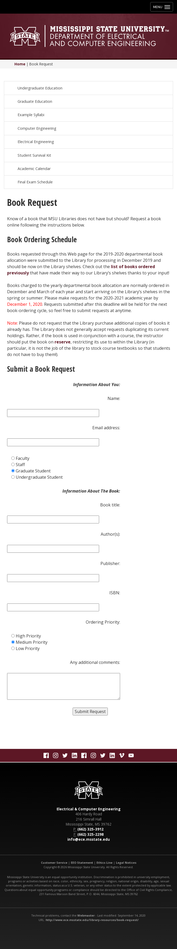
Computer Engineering (37, 128)
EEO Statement (82, 863)
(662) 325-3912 (90, 829)
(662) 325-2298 (90, 834)
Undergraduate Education (40, 88)
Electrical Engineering (36, 141)
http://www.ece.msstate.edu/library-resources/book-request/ (92, 920)
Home (19, 63)
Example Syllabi (31, 114)
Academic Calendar (34, 168)
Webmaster (86, 915)
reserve (63, 342)
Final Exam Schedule (35, 181)
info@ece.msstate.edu (88, 839)
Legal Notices (126, 863)
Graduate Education (35, 101)
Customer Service (54, 863)
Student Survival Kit (34, 155)
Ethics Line (104, 863)
